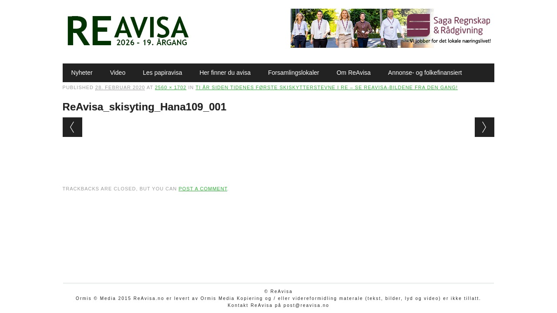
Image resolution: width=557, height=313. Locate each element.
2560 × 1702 (170, 87)
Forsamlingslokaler (293, 72)
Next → (484, 127)
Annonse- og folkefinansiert (425, 72)
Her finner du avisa (225, 72)
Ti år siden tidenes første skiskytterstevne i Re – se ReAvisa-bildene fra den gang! (326, 87)
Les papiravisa (162, 72)
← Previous (72, 127)
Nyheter (82, 72)
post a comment (202, 188)
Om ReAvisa (353, 72)
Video (118, 72)
